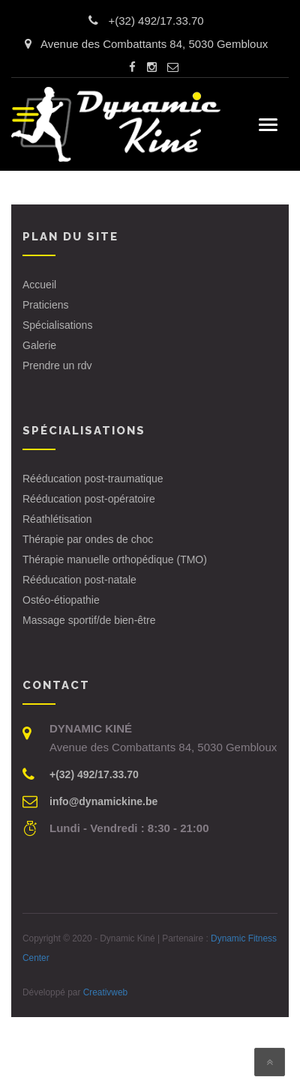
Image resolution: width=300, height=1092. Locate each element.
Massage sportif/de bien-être (88, 620)
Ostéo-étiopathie (61, 600)
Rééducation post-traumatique (93, 479)
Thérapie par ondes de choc (87, 539)
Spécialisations (57, 325)
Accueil (39, 285)
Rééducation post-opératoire (88, 499)
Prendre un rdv (57, 365)
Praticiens (45, 305)
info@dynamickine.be (104, 801)
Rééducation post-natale (79, 580)
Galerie (39, 345)
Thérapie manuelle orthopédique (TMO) (114, 559)
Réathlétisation (57, 519)
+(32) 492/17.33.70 (155, 20)
